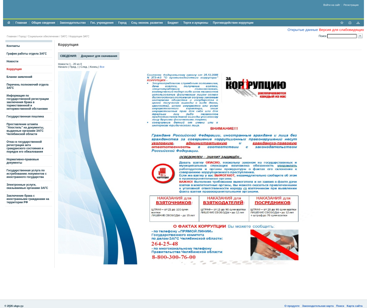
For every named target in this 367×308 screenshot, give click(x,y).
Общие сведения (43, 22)
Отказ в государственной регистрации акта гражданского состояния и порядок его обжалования (25, 146)
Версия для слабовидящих (341, 30)
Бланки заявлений (19, 77)
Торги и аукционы (195, 22)
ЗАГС (64, 36)
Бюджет (173, 22)
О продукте (292, 305)
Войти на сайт (331, 5)
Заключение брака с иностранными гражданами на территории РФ (28, 199)
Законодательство (73, 22)
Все (102, 66)
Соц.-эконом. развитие (147, 22)
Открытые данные (302, 30)
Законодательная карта (318, 305)
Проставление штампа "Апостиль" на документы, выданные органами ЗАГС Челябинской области (25, 129)
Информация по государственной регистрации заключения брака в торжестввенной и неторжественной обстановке (28, 102)
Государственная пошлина (25, 116)
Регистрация (351, 5)
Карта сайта (355, 305)
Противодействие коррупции (233, 22)
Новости (12, 61)
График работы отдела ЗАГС (27, 53)
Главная (21, 22)
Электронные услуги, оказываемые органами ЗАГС (27, 186)
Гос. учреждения (102, 22)
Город (122, 22)
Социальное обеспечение (43, 36)
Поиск (340, 305)
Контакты (13, 46)
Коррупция (14, 69)
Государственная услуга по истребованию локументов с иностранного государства (27, 174)
